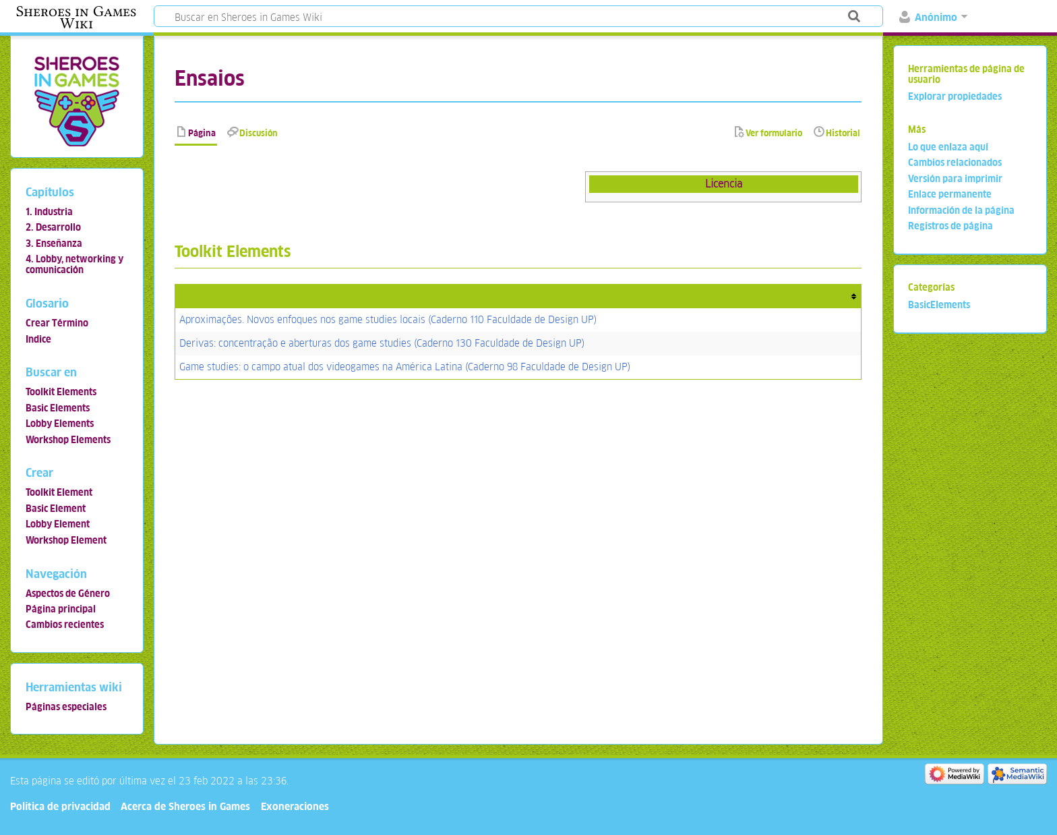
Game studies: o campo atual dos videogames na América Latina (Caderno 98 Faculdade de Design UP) (404, 366)
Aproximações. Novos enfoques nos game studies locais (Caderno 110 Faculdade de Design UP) (388, 319)
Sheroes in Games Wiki (76, 17)
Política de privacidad (60, 806)
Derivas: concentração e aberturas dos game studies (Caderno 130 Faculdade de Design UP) (381, 343)
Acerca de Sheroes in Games (185, 806)
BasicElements (939, 305)
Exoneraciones (295, 806)
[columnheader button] (518, 296)
